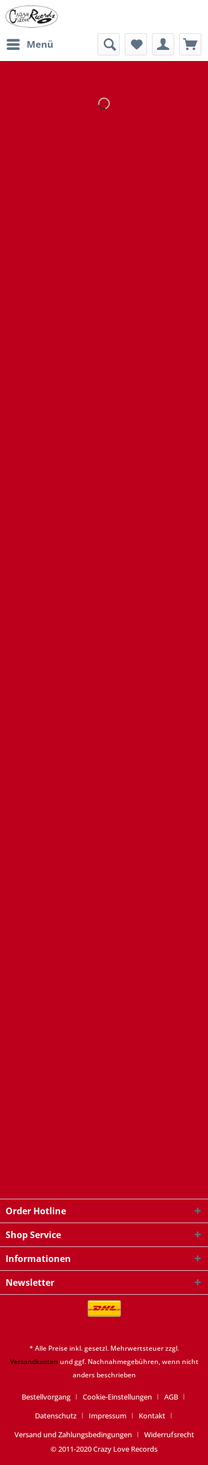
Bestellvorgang (46, 1397)
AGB (171, 1397)
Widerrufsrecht (169, 1434)
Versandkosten (34, 1361)
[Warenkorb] (190, 44)
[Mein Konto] (163, 44)
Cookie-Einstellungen (117, 1397)
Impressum (107, 1416)
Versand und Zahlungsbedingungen (73, 1434)
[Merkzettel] (136, 44)
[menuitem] (29, 44)
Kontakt (152, 1416)
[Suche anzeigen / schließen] (109, 44)
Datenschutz (56, 1416)
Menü (30, 43)
